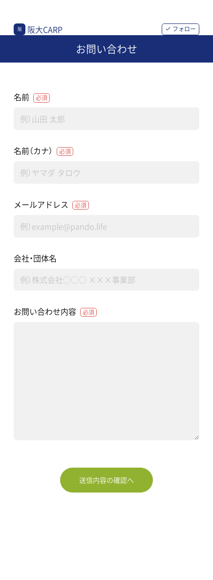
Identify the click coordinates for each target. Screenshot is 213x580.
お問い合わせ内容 (55, 311)
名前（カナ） (43, 150)
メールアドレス (51, 204)
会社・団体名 (35, 258)
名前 (32, 97)
